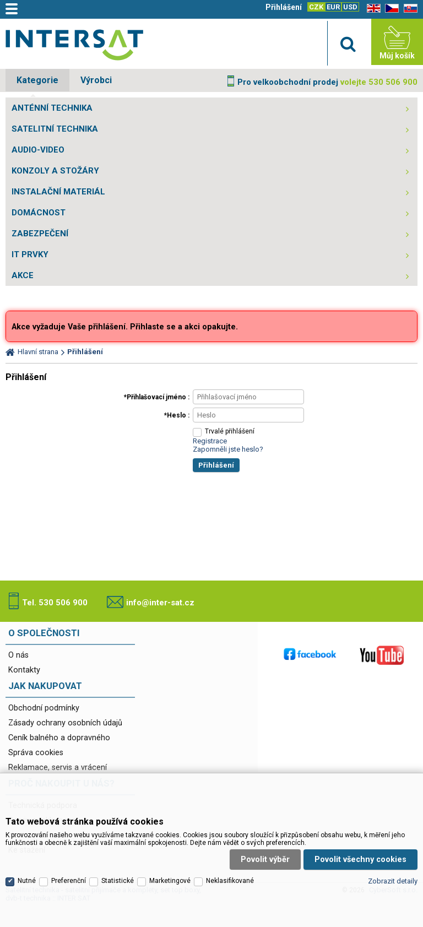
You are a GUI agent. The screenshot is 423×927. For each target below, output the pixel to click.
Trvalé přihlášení (229, 431)
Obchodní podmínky (43, 708)
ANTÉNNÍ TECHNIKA (52, 108)
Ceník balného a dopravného (59, 737)
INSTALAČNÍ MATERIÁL (58, 192)
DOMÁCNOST (39, 213)
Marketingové (170, 881)
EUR (333, 7)
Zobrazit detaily (392, 881)
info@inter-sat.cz (160, 603)
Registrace (210, 441)
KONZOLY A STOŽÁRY (55, 171)
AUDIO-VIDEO (38, 150)
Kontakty (24, 670)
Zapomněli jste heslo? (228, 449)
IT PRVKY (30, 254)
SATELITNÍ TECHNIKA (55, 129)
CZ (390, 8)
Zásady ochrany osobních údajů (65, 723)
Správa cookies (35, 752)
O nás (18, 655)
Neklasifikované (230, 881)
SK (408, 8)
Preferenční (68, 881)
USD (350, 7)
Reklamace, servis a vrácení (57, 767)
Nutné (27, 881)
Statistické (117, 881)
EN (371, 8)
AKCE (23, 275)
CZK (316, 7)
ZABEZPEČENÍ (40, 233)
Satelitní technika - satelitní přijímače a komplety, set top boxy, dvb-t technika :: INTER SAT (74, 44)
